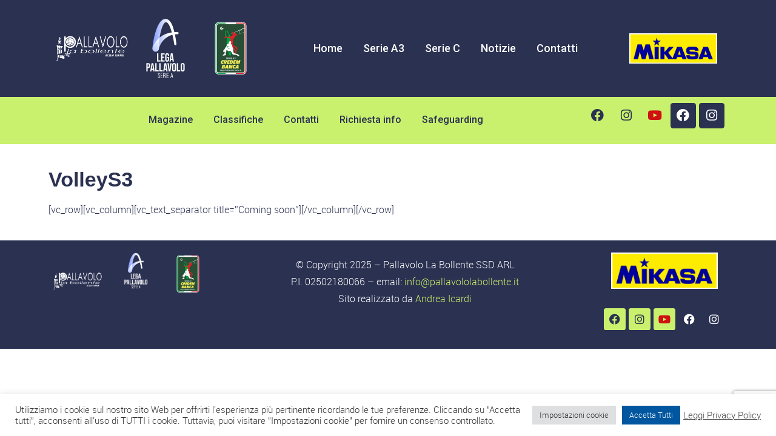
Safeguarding (452, 119)
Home (328, 48)
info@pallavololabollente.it (461, 281)
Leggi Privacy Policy (722, 415)
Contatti (557, 48)
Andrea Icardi (443, 298)
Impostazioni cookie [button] (574, 414)
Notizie (498, 48)
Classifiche (238, 119)
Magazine (171, 119)
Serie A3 (383, 48)
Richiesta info (370, 119)
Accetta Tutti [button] (651, 414)
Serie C (442, 48)
